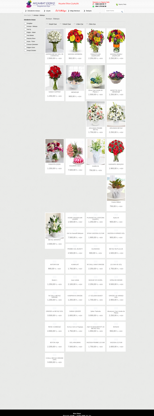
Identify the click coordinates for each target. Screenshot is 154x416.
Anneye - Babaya (32, 26)
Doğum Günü (31, 47)
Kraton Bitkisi (116, 202)
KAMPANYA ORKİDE (75, 296)
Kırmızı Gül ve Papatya (75, 327)
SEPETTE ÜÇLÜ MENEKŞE (116, 91)
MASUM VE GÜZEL (96, 280)
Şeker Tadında (96, 311)
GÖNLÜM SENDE (116, 280)
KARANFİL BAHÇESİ (116, 164)
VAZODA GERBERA (75, 54)
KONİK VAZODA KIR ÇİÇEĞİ (75, 218)
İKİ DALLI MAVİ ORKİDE (95, 264)
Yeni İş (29, 29)
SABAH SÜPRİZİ (54, 92)
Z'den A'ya (92, 24)
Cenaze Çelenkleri (32, 44)
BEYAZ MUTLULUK (116, 249)
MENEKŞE (75, 92)
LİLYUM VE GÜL (116, 264)
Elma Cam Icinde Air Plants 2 (96, 91)
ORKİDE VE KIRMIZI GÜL (116, 296)
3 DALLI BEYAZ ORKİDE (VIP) (54, 358)
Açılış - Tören (31, 41)
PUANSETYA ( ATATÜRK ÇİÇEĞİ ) (95, 218)
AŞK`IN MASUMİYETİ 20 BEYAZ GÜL (95, 327)
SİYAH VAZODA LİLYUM (95, 233)
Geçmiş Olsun (31, 38)
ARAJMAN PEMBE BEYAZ (95, 128)
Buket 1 (54, 280)
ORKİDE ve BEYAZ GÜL (54, 311)
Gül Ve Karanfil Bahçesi (75, 233)
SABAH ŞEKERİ (75, 311)
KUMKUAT (75, 264)
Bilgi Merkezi (74, 11)
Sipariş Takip (121, 4)
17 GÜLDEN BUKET (95, 296)
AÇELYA (116, 218)
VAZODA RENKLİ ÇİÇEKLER (116, 54)
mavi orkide (75, 280)
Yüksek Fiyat (66, 24)
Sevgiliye (29, 23)
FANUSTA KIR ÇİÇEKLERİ (96, 54)
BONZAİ (116, 327)
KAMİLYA (95, 166)
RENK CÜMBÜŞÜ (54, 327)
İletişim (88, 11)
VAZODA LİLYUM (116, 342)
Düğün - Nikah (31, 32)
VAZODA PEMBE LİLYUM (96, 342)
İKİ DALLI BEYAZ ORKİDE (55, 296)
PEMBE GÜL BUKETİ (75, 249)
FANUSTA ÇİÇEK (54, 164)
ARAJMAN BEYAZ (116, 128)
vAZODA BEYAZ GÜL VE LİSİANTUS (54, 54)
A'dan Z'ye (79, 24)
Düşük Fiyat (53, 24)
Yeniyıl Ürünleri (31, 50)
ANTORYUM (54, 264)
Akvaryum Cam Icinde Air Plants (116, 312)
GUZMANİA (95, 249)
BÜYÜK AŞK (54, 342)
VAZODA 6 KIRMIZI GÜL (116, 233)
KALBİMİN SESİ (75, 166)
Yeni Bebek (30, 35)
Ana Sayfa (27, 15)
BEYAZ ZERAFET (54, 240)
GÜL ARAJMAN (75, 342)
